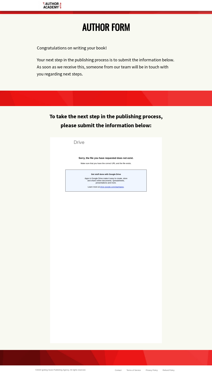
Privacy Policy (152, 370)
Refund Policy (168, 370)
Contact (118, 370)
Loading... (106, 240)
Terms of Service (133, 370)
